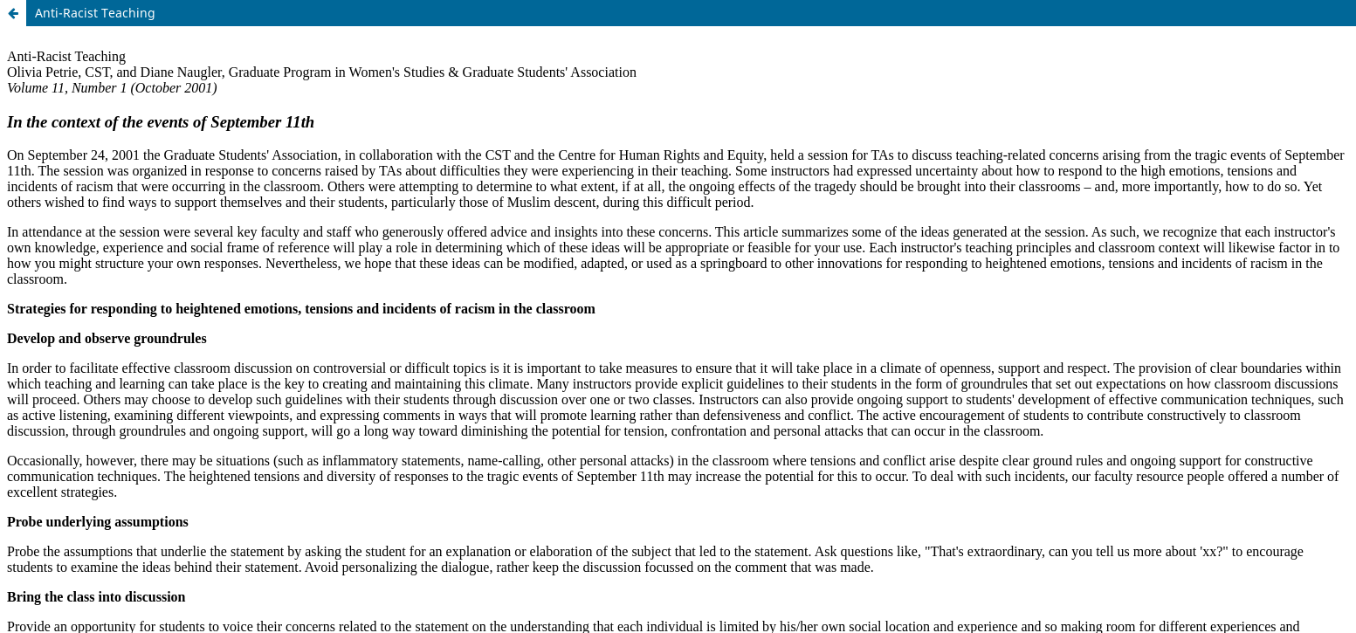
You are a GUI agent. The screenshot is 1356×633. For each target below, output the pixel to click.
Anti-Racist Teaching (95, 12)
